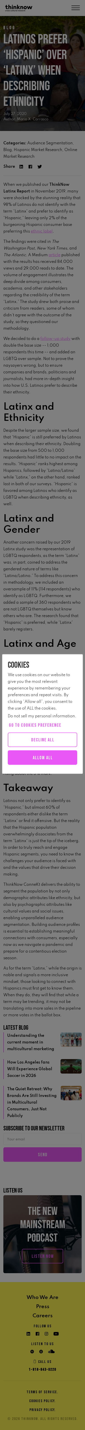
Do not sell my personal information (41, 716)
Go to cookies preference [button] (35, 725)
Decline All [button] (42, 740)
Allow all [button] (43, 758)
